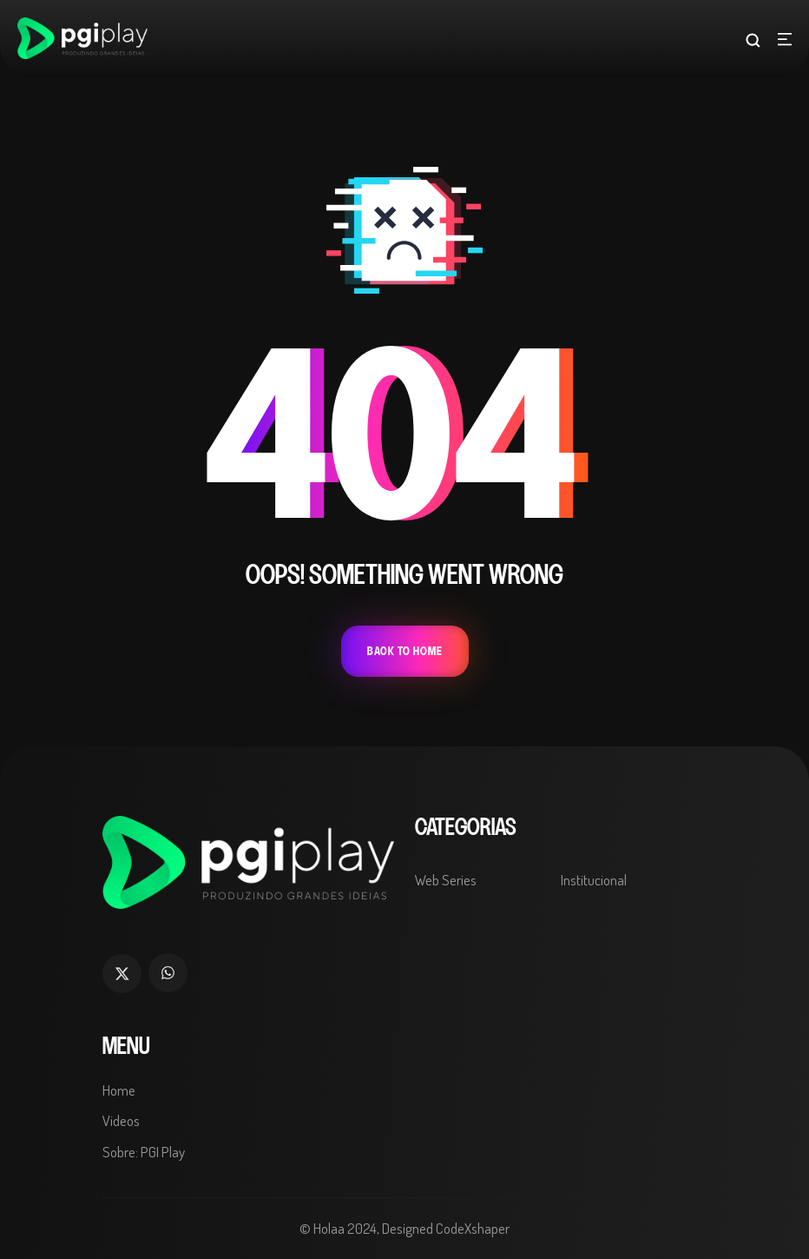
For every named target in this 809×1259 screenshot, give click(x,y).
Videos (121, 1120)
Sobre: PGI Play (143, 1152)
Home (118, 1090)
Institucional (594, 880)
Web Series (446, 880)
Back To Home (405, 651)
